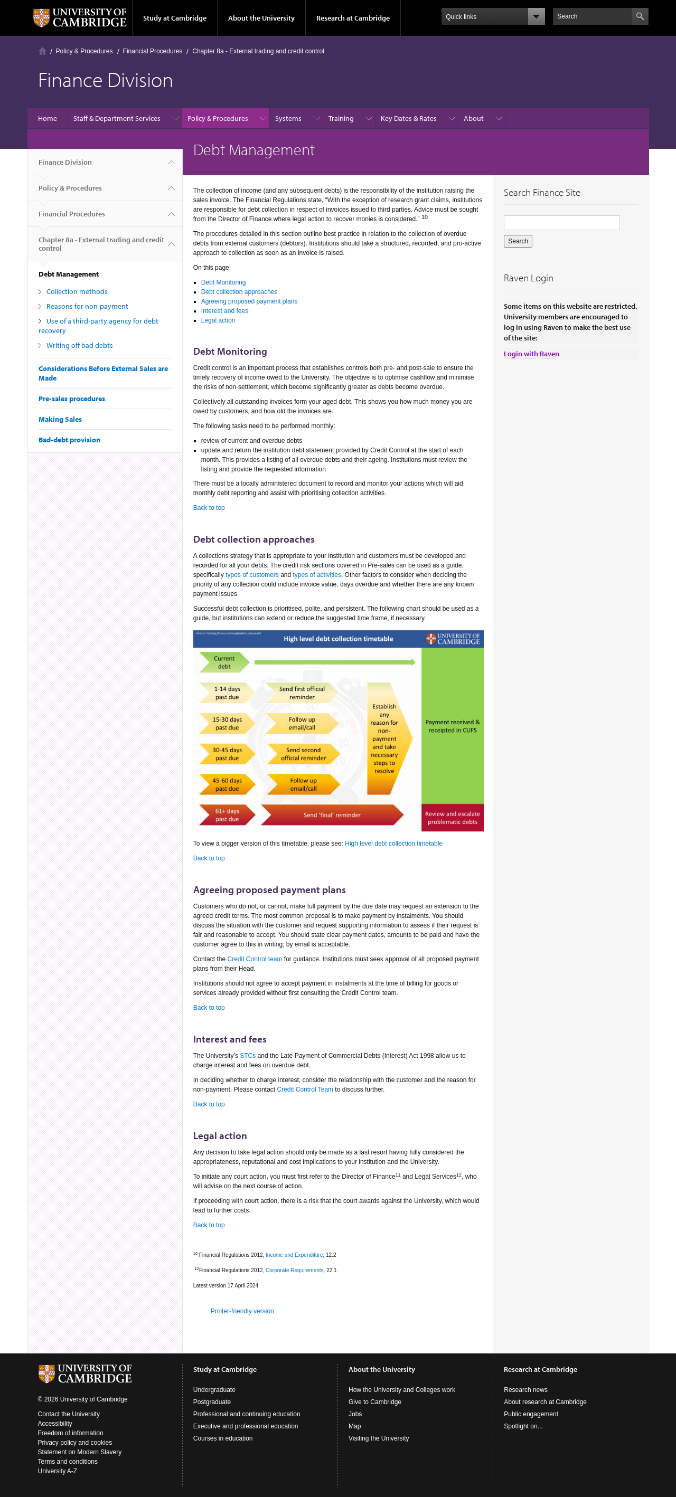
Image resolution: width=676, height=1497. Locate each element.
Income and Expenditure (294, 1255)
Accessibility (55, 1423)
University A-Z (58, 1471)
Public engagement (531, 1414)
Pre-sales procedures (72, 398)
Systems (288, 118)
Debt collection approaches (239, 292)
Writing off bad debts (79, 345)
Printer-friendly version (242, 1311)
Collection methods (77, 291)
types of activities (317, 575)
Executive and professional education (245, 1426)
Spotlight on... (523, 1426)
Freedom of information (71, 1433)
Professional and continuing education (247, 1414)
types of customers (252, 575)
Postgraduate (212, 1402)
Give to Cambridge (375, 1402)
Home (42, 50)
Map (355, 1426)
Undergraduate (214, 1390)
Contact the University (69, 1414)
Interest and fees (224, 311)
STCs (248, 1055)
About (474, 118)
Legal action (218, 320)
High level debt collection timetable (394, 843)
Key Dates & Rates (409, 118)
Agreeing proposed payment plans (249, 301)
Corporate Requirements (295, 1270)
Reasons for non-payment (87, 306)
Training (341, 118)
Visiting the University (379, 1438)
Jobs (355, 1414)
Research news (526, 1390)
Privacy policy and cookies (75, 1442)
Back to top (209, 507)
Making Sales (60, 419)
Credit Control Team (305, 1089)
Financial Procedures (153, 51)
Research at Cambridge (353, 18)
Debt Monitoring (223, 282)
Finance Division (65, 166)
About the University (261, 18)
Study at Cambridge (174, 18)
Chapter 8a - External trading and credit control (258, 51)
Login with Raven (531, 353)
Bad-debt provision (69, 439)
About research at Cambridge (545, 1402)
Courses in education (223, 1438)
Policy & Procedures (84, 51)
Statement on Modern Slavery (80, 1452)
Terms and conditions (68, 1461)
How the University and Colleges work (402, 1390)
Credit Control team (254, 959)
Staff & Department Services (117, 118)
